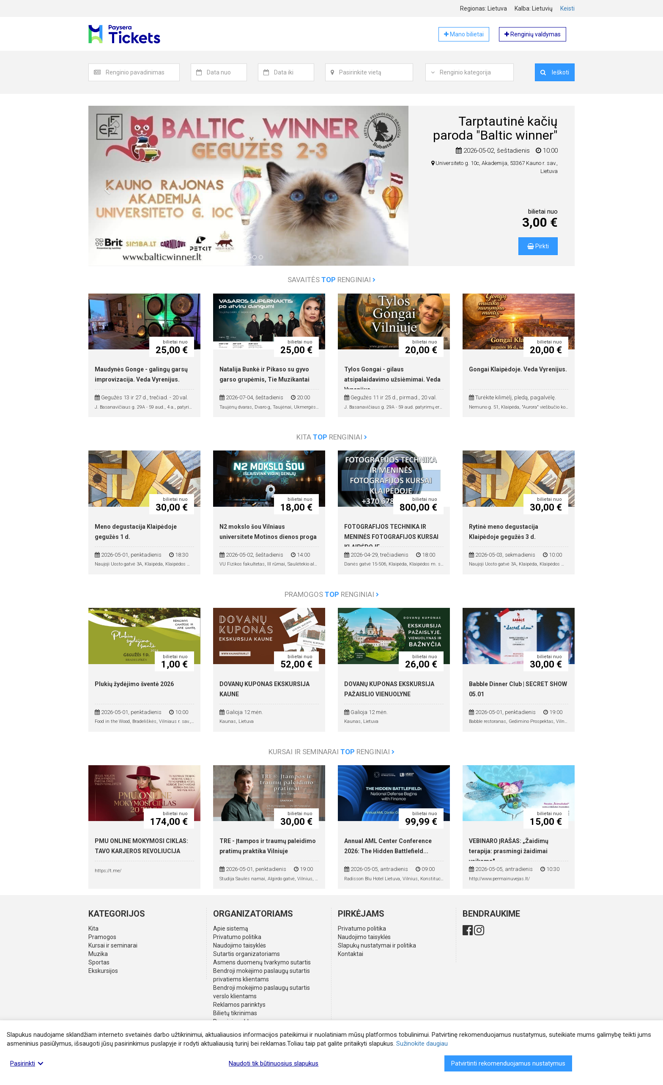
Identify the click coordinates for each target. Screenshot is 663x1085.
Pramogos (102, 937)
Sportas (99, 962)
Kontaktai (350, 953)
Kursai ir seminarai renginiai (331, 751)
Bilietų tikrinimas (235, 1013)
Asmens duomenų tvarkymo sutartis (262, 962)
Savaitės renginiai (331, 279)
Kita (93, 928)
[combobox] (143, 72)
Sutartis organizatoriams (246, 953)
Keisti (567, 8)
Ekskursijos (103, 970)
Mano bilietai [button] (464, 34)
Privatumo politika (237, 937)
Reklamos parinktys (239, 1004)
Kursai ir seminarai (112, 945)
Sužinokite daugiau (422, 1043)
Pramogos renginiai (332, 594)
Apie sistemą (230, 928)
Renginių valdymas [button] (532, 34)
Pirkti (538, 246)
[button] (107, 192)
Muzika (98, 953)
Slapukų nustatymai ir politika (377, 945)
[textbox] (142, 72)
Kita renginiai (331, 437)
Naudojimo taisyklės (239, 945)
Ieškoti (554, 72)
